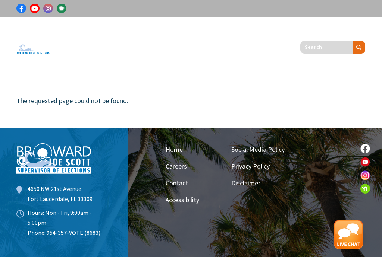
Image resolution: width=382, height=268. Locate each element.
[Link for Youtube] (35, 8)
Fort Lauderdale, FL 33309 (60, 199)
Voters (72, 32)
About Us (75, 59)
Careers (176, 166)
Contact (177, 183)
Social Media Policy (258, 149)
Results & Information (130, 32)
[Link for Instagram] (48, 8)
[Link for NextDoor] (61, 8)
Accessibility (180, 200)
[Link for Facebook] (21, 8)
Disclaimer (245, 183)
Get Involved (247, 32)
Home (174, 149)
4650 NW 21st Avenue (54, 189)
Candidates (195, 32)
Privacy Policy (250, 166)
